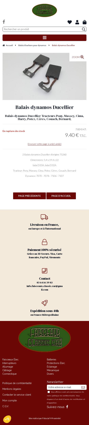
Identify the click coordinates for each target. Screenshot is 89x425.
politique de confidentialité (63, 396)
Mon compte (9, 400)
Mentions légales (11, 389)
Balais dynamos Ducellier (45, 107)
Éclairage (52, 366)
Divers (50, 373)
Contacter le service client (16, 394)
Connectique (9, 373)
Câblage (7, 370)
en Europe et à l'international (45, 222)
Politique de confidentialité (17, 383)
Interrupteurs (9, 363)
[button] (7, 419)
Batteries (51, 359)
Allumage (7, 366)
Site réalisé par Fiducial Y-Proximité (45, 418)
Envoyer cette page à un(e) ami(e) (44, 143)
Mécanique (53, 370)
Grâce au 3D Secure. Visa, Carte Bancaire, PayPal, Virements (45, 249)
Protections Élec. (56, 363)
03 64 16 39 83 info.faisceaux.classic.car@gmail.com (45, 279)
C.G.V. (5, 406)
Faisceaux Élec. (10, 359)
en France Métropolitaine (45, 308)
